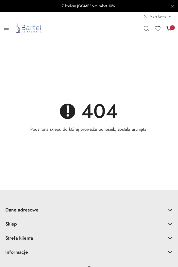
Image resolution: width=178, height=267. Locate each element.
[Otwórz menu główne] (6, 28)
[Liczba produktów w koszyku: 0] (169, 28)
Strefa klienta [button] (89, 238)
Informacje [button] (89, 252)
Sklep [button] (89, 224)
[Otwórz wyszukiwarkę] (146, 28)
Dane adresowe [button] (89, 209)
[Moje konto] (157, 16)
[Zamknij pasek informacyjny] (172, 6)
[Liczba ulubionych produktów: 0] (157, 28)
